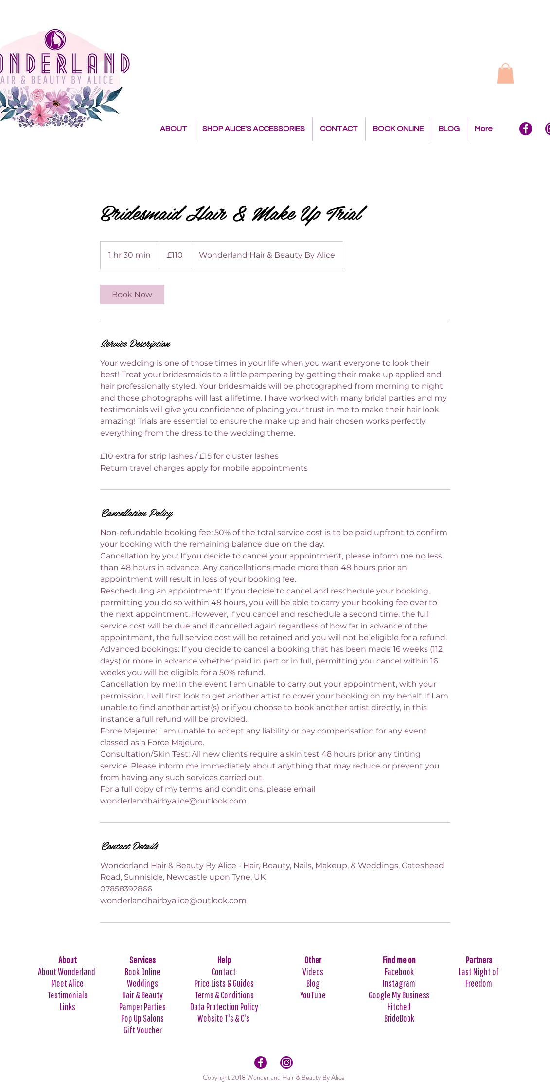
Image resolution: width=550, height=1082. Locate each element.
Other (312, 959)
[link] (132, 294)
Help (224, 959)
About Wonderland (67, 971)
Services (142, 959)
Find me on (399, 959)
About (67, 959)
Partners (479, 959)
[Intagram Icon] (286, 1062)
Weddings (142, 983)
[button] (505, 73)
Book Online (142, 971)
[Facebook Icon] (525, 129)
